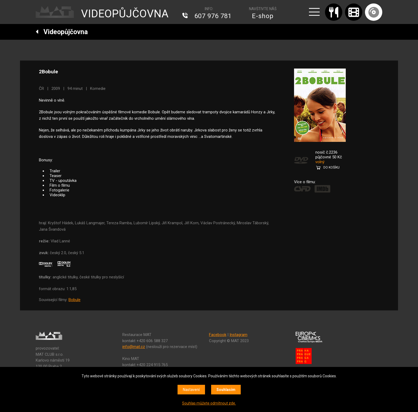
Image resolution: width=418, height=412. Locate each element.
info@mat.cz (133, 346)
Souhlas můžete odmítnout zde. (209, 403)
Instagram (238, 334)
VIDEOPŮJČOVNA (125, 13)
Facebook (217, 334)
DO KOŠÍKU (331, 167)
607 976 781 (213, 16)
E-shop (263, 16)
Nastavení (191, 389)
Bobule (75, 299)
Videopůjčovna (62, 32)
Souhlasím (225, 389)
